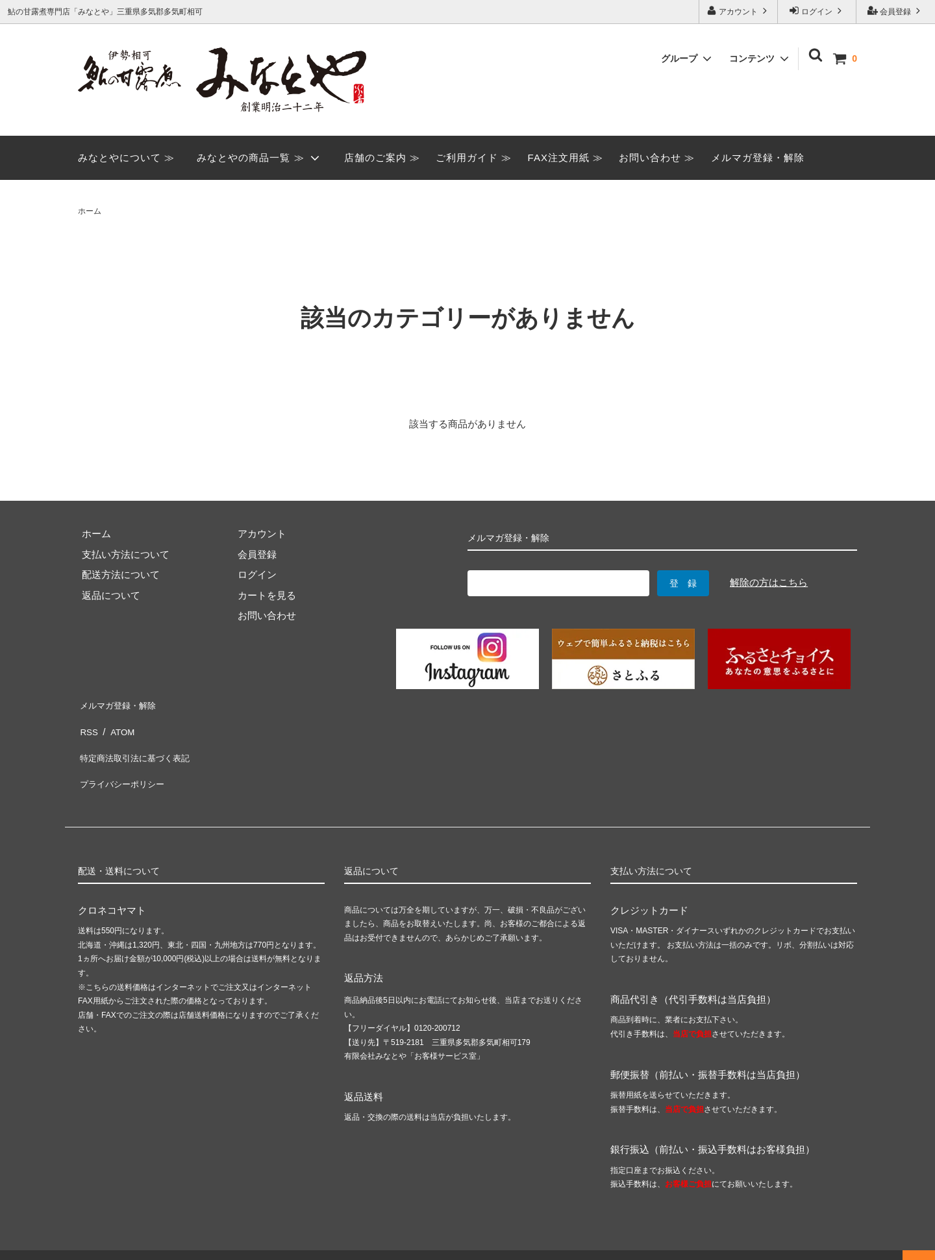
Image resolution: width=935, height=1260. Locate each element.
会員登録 (895, 10)
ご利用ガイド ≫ (474, 157)
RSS (88, 723)
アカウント (738, 10)
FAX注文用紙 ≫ (566, 157)
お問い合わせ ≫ (657, 157)
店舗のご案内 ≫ (382, 157)
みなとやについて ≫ (126, 157)
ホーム (89, 211)
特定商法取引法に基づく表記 (141, 743)
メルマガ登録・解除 (757, 157)
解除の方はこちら (769, 582)
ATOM (119, 723)
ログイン (817, 10)
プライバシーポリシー (126, 764)
